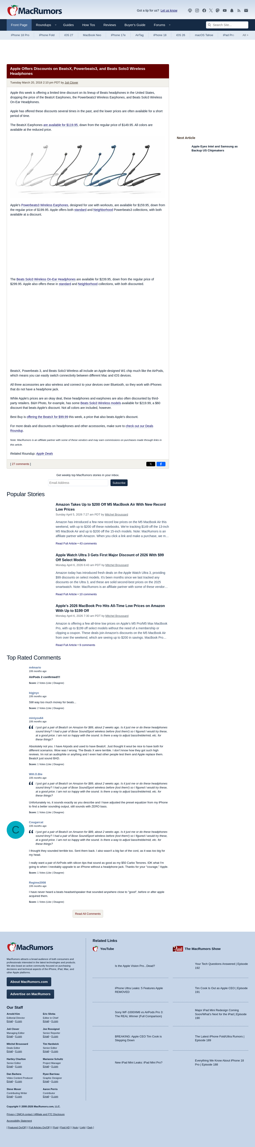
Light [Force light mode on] (82, 1127)
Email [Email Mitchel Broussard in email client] (10, 1050)
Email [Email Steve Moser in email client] (10, 1095)
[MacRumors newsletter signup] (246, 10)
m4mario (35, 667)
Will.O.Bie (36, 774)
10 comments (88, 594)
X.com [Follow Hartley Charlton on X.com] (18, 1065)
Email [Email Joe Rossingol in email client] (46, 1035)
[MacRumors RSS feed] (239, 10)
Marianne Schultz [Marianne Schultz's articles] (53, 1058)
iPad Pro (228, 35)
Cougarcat (36, 822)
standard (80, 210)
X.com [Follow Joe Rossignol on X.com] (54, 1035)
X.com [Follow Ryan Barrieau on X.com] (54, 1081)
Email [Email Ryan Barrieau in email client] (46, 1081)
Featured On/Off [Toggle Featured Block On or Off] (17, 1127)
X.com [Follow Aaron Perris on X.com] (54, 1095)
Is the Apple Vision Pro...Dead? (135, 965)
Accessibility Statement (19, 1121)
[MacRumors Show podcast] (190, 10)
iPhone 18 (160, 35)
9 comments (87, 645)
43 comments (88, 543)
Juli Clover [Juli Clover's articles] (13, 1028)
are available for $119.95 (60, 125)
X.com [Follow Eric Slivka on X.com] (54, 1020)
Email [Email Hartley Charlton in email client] (10, 1065)
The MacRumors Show (203, 948)
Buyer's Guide (134, 25)
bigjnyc (34, 693)
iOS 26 (180, 35)
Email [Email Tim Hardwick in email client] (46, 1050)
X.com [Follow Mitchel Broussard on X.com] (18, 1050)
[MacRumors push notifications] (232, 10)
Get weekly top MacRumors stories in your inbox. (87, 475)
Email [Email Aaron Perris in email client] (46, 1095)
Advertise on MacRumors (30, 993)
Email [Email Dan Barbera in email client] (10, 1081)
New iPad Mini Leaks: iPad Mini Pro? (138, 1061)
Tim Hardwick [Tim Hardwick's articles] (51, 1043)
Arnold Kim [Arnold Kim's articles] (13, 1013)
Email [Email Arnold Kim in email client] (10, 1020)
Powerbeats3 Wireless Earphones (44, 205)
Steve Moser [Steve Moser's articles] (14, 1088)
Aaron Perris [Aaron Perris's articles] (50, 1088)
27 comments (20, 464)
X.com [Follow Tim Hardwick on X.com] (54, 1050)
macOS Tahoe (204, 35)
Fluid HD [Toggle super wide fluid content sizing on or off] (65, 1127)
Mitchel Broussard (116, 514)
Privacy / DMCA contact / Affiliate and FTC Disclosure (36, 1114)
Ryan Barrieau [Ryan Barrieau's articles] (51, 1073)
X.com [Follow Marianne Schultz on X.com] (54, 1065)
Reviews (109, 25)
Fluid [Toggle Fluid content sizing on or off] (55, 1127)
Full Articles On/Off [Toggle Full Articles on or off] (39, 1127)
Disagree (58, 683)
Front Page (19, 25)
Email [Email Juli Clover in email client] (10, 1035)
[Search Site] (227, 25)
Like (49, 683)
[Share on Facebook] (161, 464)
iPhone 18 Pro (20, 35)
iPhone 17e (118, 35)
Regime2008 (37, 882)
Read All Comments (88, 913)
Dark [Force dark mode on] (89, 1127)
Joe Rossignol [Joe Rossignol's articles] (51, 1028)
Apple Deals (44, 453)
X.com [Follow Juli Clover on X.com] (18, 1035)
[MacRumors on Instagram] (197, 10)
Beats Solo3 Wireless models (100, 403)
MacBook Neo (92, 35)
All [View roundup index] (245, 35)
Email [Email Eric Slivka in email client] (46, 1020)
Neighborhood (103, 210)
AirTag (139, 35)
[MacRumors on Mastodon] (217, 10)
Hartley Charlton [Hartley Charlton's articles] (16, 1058)
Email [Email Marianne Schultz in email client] (46, 1065)
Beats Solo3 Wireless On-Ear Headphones (45, 279)
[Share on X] (150, 464)
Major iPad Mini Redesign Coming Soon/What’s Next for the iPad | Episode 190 (221, 1013)
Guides (68, 25)
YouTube (107, 948)
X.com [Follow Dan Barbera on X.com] (18, 1081)
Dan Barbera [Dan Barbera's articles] (14, 1073)
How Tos (88, 25)
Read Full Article (66, 543)
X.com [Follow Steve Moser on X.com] (18, 1095)
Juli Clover (71, 82)
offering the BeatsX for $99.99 (47, 417)
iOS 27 (68, 35)
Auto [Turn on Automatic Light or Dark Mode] (75, 1127)
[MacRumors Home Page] (34, 10)
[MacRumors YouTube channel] (224, 10)
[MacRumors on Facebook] (204, 10)
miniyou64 (36, 718)
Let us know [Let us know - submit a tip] (169, 10)
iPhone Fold (46, 35)
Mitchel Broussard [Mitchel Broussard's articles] (17, 1043)
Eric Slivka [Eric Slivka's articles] (49, 1013)
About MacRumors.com (29, 981)
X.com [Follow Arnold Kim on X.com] (18, 1020)
